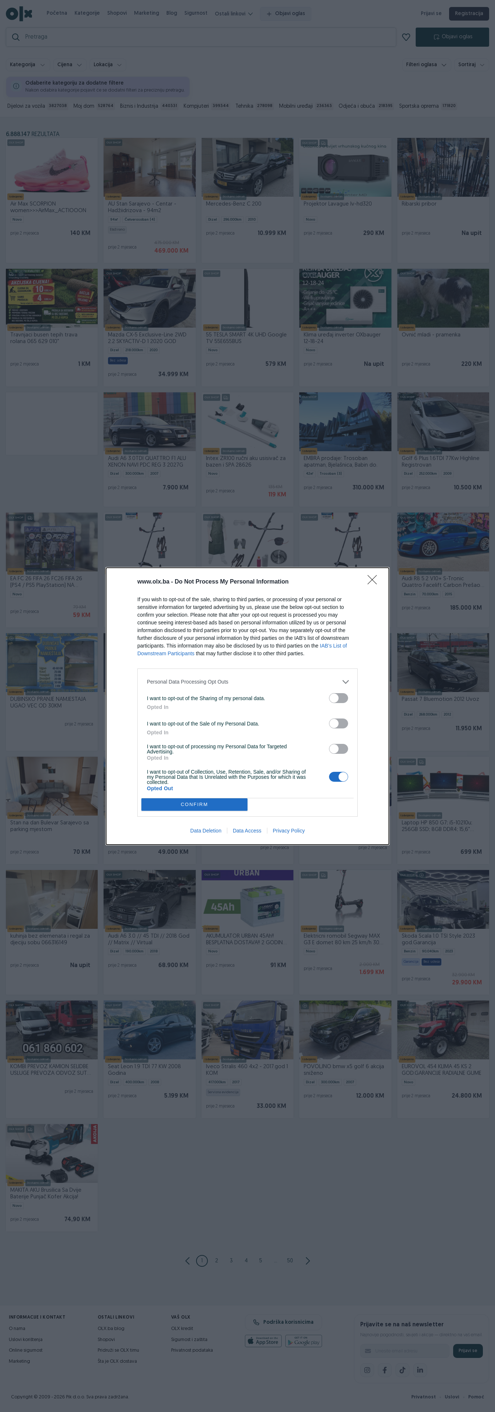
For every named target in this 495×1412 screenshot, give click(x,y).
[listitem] (247, 682)
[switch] (338, 698)
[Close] (375, 582)
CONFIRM (194, 804)
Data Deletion (205, 831)
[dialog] (247, 706)
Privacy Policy (289, 831)
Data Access (247, 831)
